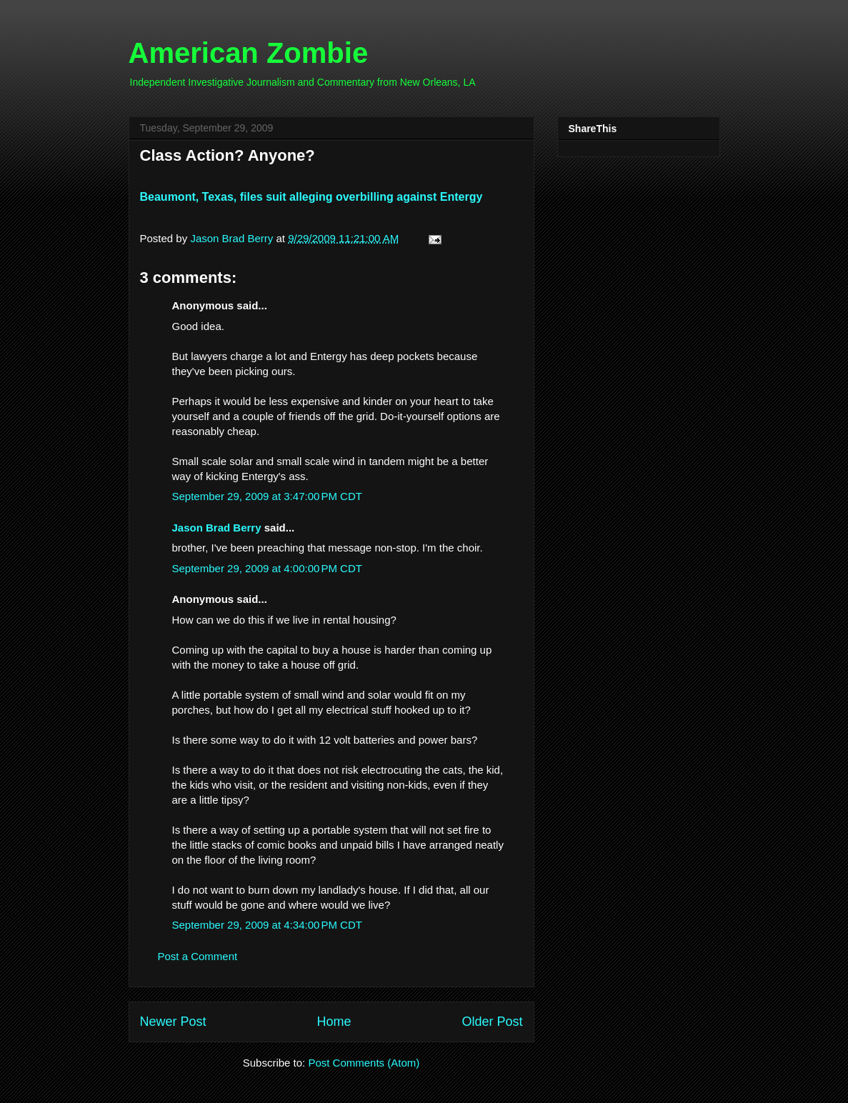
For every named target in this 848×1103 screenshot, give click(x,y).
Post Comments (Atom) (363, 1063)
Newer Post (173, 1021)
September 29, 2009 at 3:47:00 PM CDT (267, 496)
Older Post (492, 1021)
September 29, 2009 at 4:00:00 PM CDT (267, 568)
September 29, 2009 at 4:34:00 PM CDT (267, 925)
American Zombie (249, 53)
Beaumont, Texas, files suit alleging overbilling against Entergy (311, 197)
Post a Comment (198, 956)
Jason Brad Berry (216, 527)
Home (333, 1021)
